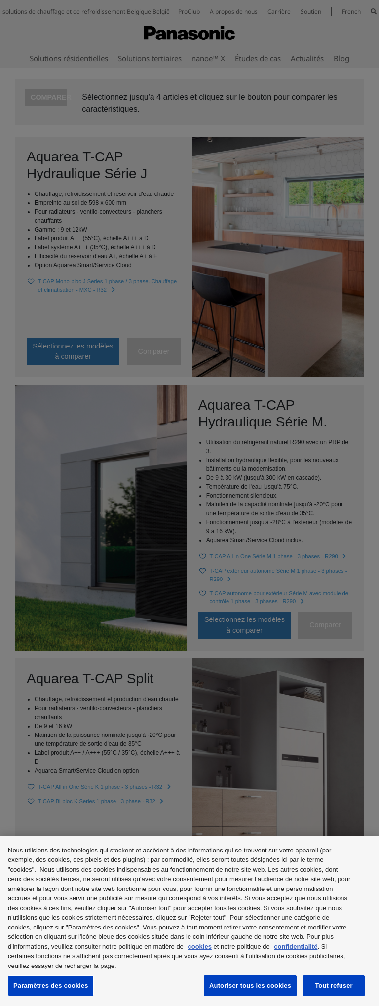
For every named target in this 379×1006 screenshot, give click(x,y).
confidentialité (295, 946)
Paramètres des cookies (50, 985)
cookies (199, 946)
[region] (189, 921)
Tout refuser (333, 985)
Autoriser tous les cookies (250, 985)
